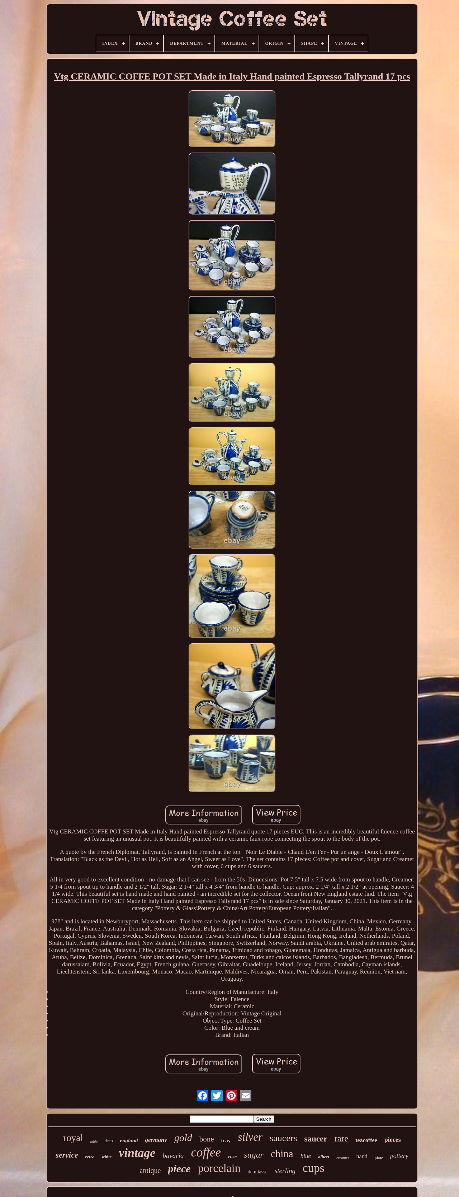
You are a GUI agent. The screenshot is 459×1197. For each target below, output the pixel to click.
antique (150, 1170)
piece (179, 1168)
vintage (137, 1152)
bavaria (173, 1155)
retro (89, 1156)
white (106, 1156)
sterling (285, 1170)
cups (314, 1168)
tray (226, 1140)
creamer (342, 1157)
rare (341, 1138)
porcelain (219, 1168)
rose (232, 1156)
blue (306, 1156)
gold (183, 1137)
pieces (392, 1139)
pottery (399, 1155)
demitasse (258, 1171)
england (129, 1140)
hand (362, 1156)
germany (156, 1139)
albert (323, 1156)
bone (206, 1139)
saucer (315, 1138)
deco (109, 1140)
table (94, 1142)
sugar (254, 1154)
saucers (283, 1138)
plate (379, 1157)
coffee (206, 1152)
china (282, 1153)
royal (73, 1138)
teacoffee (366, 1140)
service (67, 1154)
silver (250, 1137)
